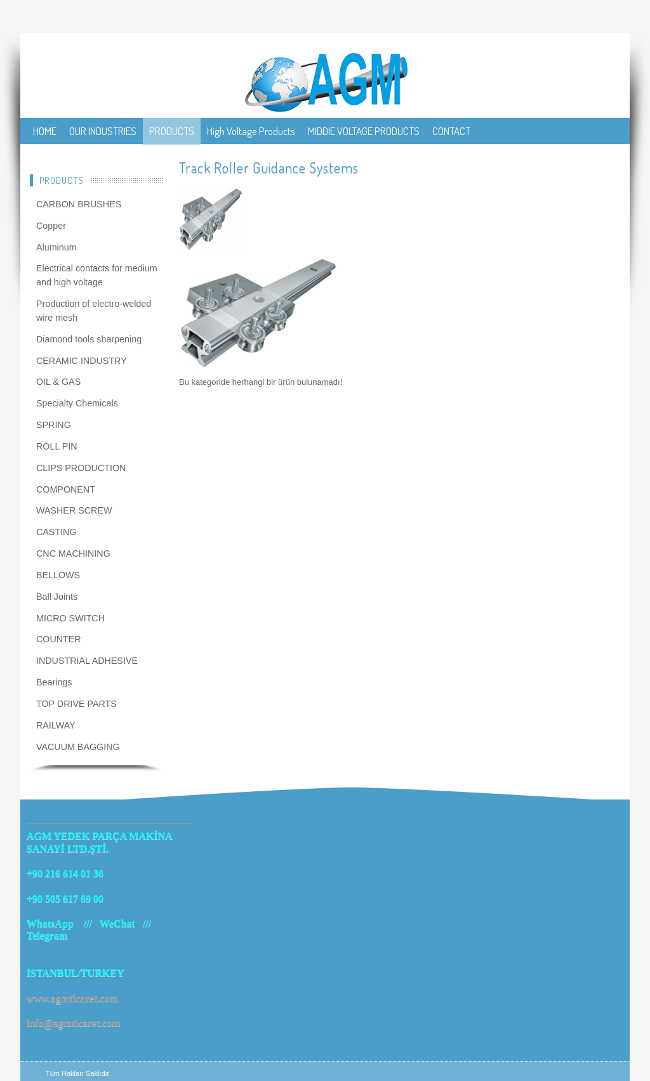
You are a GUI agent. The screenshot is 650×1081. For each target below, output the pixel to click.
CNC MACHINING (73, 553)
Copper (51, 226)
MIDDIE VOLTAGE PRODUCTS (364, 131)
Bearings (54, 682)
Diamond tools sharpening (89, 339)
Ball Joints (56, 597)
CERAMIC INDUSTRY (81, 361)
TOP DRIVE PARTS (76, 704)
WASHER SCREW (74, 510)
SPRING (53, 425)
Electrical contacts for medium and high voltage (96, 275)
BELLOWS (58, 575)
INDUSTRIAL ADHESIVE (87, 661)
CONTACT (451, 131)
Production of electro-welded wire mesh (93, 311)
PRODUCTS (171, 131)
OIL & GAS (58, 382)
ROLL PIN (56, 446)
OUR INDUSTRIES (102, 131)
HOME (44, 131)
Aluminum (56, 247)
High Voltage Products (251, 131)
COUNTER (58, 639)
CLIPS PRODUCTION (81, 468)
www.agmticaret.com (72, 998)
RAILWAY (56, 725)
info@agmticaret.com (73, 1023)
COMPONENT (65, 489)
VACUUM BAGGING (78, 747)
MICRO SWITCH (70, 618)
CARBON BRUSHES (78, 204)
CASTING (56, 532)
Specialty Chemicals (77, 403)
